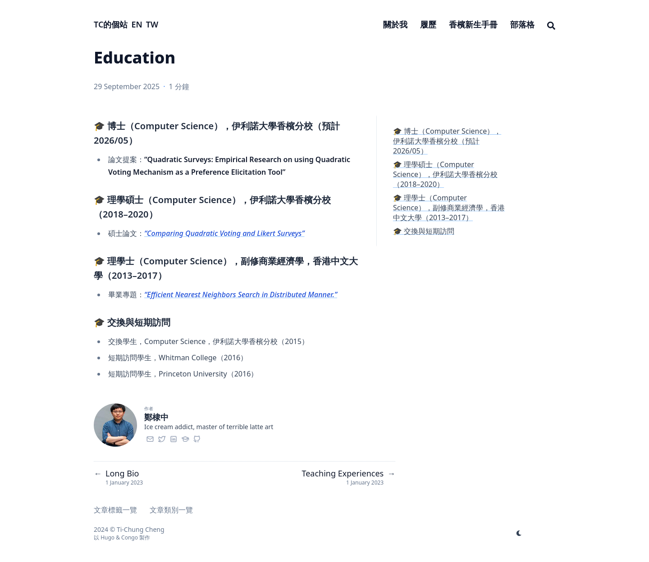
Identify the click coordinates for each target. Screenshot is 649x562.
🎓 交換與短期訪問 (423, 231)
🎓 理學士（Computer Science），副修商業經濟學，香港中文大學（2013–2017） (449, 207)
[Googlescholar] (185, 437)
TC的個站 (111, 24)
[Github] (197, 437)
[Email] (150, 437)
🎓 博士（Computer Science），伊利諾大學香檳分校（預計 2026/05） (447, 141)
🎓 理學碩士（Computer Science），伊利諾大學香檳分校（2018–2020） (445, 174)
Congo (129, 537)
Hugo (107, 537)
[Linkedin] (173, 437)
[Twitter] (162, 437)
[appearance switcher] (519, 533)
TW (152, 24)
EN (136, 24)
